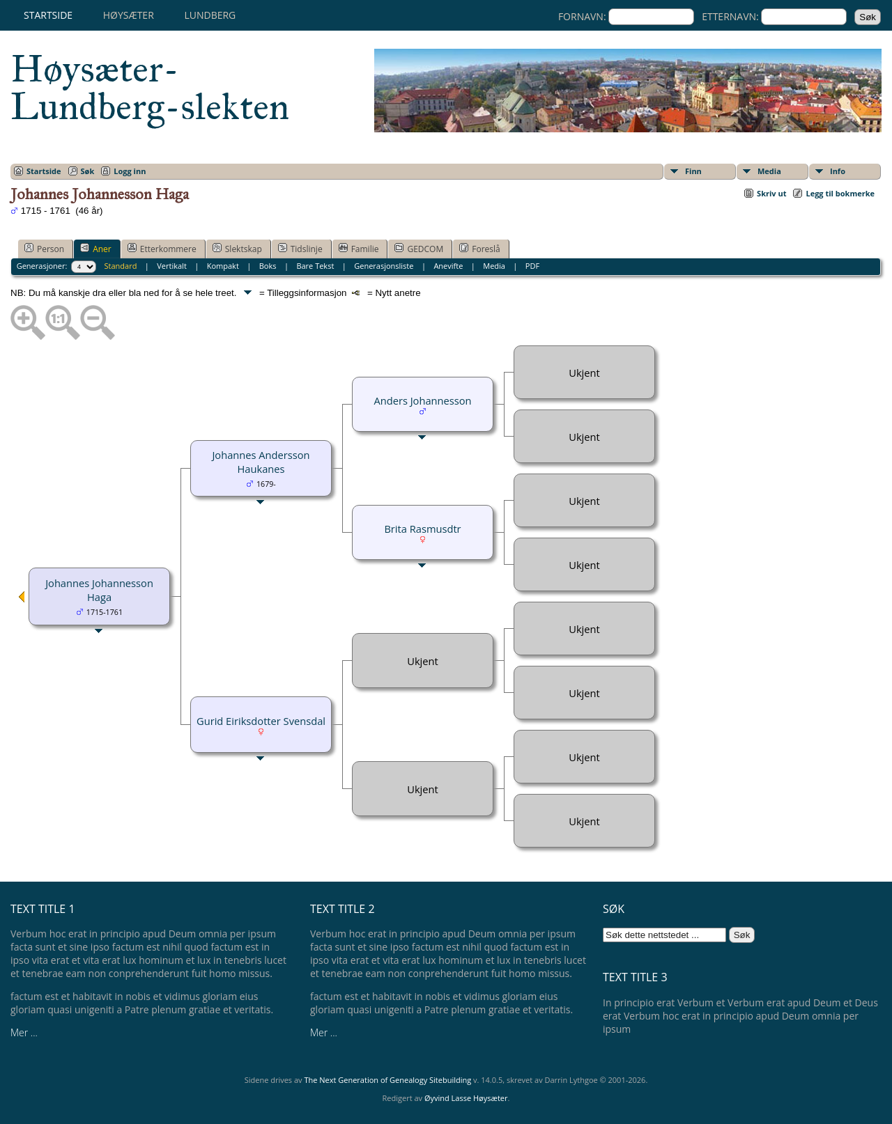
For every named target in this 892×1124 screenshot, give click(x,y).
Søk (88, 171)
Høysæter (128, 15)
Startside (48, 15)
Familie (359, 248)
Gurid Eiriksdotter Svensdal (261, 721)
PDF (532, 265)
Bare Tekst (315, 265)
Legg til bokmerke (840, 193)
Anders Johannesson (422, 400)
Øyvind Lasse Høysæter (466, 1098)
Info (837, 171)
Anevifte (448, 265)
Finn (693, 171)
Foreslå (479, 248)
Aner (96, 248)
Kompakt (223, 265)
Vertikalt (172, 265)
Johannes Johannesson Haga (99, 590)
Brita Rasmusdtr (422, 529)
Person (44, 248)
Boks (268, 265)
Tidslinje (300, 248)
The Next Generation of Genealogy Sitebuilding (387, 1080)
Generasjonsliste (383, 265)
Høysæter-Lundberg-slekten (149, 88)
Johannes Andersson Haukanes (260, 462)
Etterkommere (162, 248)
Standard (121, 265)
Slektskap (237, 248)
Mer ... (24, 1032)
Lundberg (210, 15)
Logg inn (130, 171)
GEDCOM (418, 248)
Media (769, 171)
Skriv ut (771, 193)
